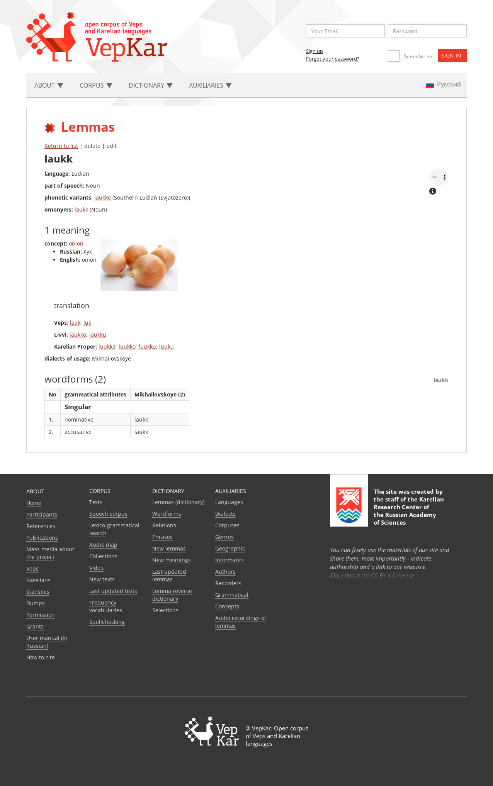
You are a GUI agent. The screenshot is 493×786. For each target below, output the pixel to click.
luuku (166, 346)
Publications (42, 537)
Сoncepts (227, 606)
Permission (40, 614)
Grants (35, 626)
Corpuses (227, 525)
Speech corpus (108, 513)
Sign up (314, 50)
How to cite (40, 657)
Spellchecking (107, 621)
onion (76, 243)
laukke (102, 197)
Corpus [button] (96, 85)
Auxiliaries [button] (210, 85)
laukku (97, 334)
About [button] (48, 85)
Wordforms (166, 513)
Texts (95, 502)
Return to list (61, 145)
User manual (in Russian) (47, 641)
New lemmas (169, 548)
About (35, 491)
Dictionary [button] (151, 85)
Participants (41, 514)
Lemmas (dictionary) (178, 502)
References (40, 526)
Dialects (225, 513)
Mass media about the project (50, 553)
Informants (229, 560)
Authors (225, 571)
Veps (32, 568)
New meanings (171, 560)
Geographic (230, 548)
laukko (78, 334)
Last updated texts (113, 591)
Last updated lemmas (169, 575)
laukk (81, 209)
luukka (107, 346)
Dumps (35, 603)
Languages (229, 502)
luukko (127, 346)
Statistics (37, 591)
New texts (102, 579)
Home (33, 502)
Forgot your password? (332, 58)
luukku (147, 346)
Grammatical (231, 594)
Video (96, 567)
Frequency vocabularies (105, 606)
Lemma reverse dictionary (172, 594)
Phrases (162, 536)
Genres (224, 536)
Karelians (38, 580)
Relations (164, 525)
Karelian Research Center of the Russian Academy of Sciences (409, 510)
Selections (165, 610)
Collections (103, 556)
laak (75, 322)
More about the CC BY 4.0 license (372, 575)
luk (87, 322)
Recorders (228, 583)
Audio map (103, 544)
